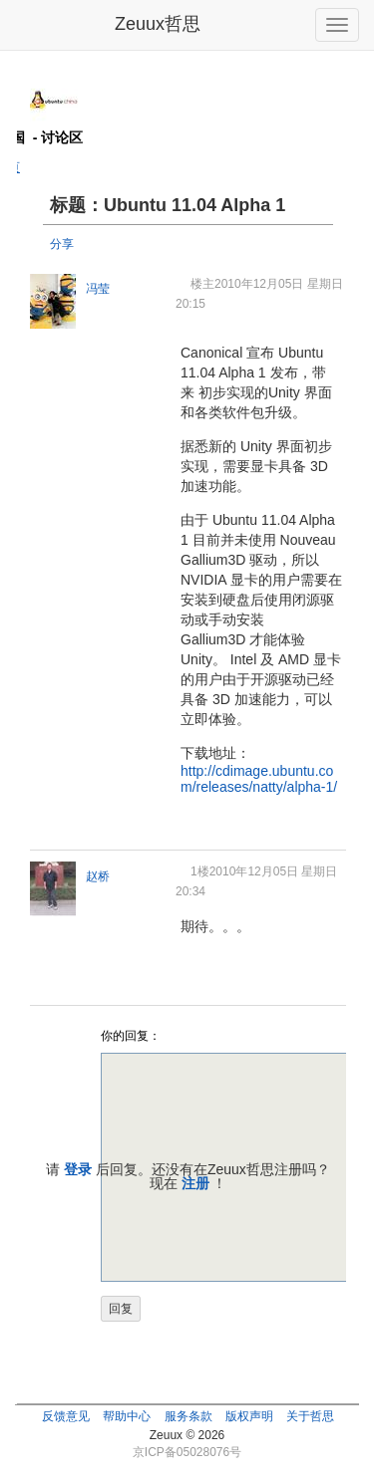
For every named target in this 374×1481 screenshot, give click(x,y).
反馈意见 (66, 1416)
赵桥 (98, 876)
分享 (62, 244)
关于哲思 (310, 1416)
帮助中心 (127, 1416)
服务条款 (188, 1416)
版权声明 (249, 1416)
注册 (195, 1183)
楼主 (202, 284)
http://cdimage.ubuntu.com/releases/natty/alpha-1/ (259, 779)
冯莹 (98, 289)
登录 (78, 1169)
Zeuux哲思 (157, 24)
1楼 (199, 871)
